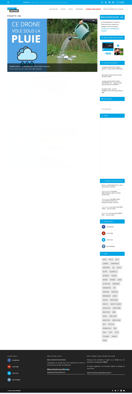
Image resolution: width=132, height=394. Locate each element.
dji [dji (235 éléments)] (113, 269)
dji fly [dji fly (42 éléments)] (119, 269)
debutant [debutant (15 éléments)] (106, 269)
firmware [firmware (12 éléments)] (116, 285)
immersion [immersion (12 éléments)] (106, 297)
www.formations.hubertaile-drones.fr (99, 374)
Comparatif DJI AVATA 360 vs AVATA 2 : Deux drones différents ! (112, 70)
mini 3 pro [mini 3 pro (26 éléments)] (113, 317)
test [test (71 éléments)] (110, 333)
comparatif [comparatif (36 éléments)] (115, 265)
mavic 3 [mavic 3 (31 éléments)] (105, 305)
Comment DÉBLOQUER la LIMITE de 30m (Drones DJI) (111, 194)
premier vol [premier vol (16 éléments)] (107, 329)
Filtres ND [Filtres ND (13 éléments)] (106, 285)
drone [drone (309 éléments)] (105, 281)
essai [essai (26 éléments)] (119, 281)
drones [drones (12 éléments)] (112, 281)
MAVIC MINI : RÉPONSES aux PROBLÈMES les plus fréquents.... (50, 2)
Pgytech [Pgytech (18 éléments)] (111, 325)
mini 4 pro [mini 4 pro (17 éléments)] (106, 321)
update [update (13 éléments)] (114, 338)
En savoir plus (15, 119)
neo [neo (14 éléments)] (104, 325)
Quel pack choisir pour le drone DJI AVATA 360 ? (112, 77)
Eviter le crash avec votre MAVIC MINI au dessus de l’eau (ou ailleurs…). (74, 106)
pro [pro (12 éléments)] (115, 329)
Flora (103, 186)
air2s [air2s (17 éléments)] (104, 261)
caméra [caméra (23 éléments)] (105, 265)
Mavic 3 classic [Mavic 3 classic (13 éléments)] (116, 305)
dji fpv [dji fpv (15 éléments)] (105, 273)
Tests (70, 10)
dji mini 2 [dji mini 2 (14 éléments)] (106, 277)
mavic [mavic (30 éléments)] (115, 297)
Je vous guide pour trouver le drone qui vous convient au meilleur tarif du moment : (110, 28)
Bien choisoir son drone (56, 361)
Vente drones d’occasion (113, 10)
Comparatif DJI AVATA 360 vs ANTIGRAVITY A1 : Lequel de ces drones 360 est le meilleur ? (112, 84)
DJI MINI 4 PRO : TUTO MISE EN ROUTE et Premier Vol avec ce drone (111, 202)
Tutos (63, 10)
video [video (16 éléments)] (105, 342)
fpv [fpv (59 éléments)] (114, 289)
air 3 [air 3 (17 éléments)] (117, 261)
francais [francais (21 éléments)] (106, 293)
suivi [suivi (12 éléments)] (104, 333)
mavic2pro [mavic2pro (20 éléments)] (114, 301)
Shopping (79, 10)
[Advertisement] (113, 148)
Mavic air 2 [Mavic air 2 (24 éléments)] (106, 309)
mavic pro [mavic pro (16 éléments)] (106, 313)
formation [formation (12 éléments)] (107, 289)
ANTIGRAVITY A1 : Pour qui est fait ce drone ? (112, 187)
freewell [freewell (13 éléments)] (115, 293)
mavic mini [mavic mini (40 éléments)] (116, 309)
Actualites (53, 10)
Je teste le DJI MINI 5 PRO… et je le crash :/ (112, 209)
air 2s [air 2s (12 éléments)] (111, 261)
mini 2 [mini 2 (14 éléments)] (105, 317)
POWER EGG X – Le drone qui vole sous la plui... (30, 68)
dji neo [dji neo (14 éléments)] (114, 277)
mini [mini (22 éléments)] (113, 313)
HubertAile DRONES (14, 392)
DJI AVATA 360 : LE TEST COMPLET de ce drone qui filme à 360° (112, 91)
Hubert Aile (17, 70)
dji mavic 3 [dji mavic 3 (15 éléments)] (113, 273)
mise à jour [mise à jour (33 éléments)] (116, 321)
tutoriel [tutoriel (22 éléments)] (106, 338)
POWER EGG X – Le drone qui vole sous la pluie (27, 106)
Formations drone (93, 10)
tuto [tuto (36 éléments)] (116, 333)
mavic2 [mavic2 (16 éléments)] (105, 301)
